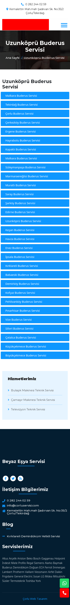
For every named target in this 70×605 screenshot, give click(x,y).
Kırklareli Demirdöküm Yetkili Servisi (33, 536)
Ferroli (48, 567)
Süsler (6, 581)
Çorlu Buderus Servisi (19, 113)
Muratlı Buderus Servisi (20, 185)
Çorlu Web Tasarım (35, 599)
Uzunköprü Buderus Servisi (44, 58)
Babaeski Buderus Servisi (21, 275)
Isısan (36, 576)
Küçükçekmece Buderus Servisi (25, 346)
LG (42, 576)
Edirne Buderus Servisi (20, 212)
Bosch (37, 558)
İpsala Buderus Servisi (19, 257)
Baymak (57, 563)
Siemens (39, 563)
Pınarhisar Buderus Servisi (22, 310)
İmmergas (59, 567)
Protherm (18, 572)
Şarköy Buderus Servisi (20, 203)
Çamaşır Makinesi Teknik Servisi (31, 400)
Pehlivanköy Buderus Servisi (23, 301)
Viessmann (40, 572)
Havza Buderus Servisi (19, 239)
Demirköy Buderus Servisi (22, 284)
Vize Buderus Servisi (18, 319)
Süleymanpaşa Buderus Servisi (25, 167)
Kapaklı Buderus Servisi (20, 149)
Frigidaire (7, 576)
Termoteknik (17, 581)
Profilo (22, 563)
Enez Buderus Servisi (19, 248)
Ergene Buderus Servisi (20, 131)
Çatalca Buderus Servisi (20, 337)
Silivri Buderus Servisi (19, 328)
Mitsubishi (59, 576)
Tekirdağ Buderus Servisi (21, 104)
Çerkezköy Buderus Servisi (22, 122)
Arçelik (13, 558)
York (38, 581)
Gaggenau (47, 558)
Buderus (7, 567)
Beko (30, 558)
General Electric (23, 576)
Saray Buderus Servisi (19, 194)
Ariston (21, 558)
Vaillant (29, 572)
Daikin (58, 572)
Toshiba (30, 581)
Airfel (51, 572)
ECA (41, 567)
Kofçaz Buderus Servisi (20, 292)
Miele (14, 563)
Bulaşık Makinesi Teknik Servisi (31, 390)
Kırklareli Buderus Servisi (21, 266)
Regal (30, 563)
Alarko (48, 563)
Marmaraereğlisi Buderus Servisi (26, 176)
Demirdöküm (21, 567)
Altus (5, 558)
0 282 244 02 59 (35, 4)
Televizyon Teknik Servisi (26, 409)
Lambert (7, 572)
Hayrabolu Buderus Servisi (22, 140)
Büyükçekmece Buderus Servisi (25, 355)
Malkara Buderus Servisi (21, 95)
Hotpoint (60, 558)
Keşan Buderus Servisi (19, 230)
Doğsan (33, 567)
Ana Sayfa (12, 58)
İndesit (6, 563)
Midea (48, 576)
